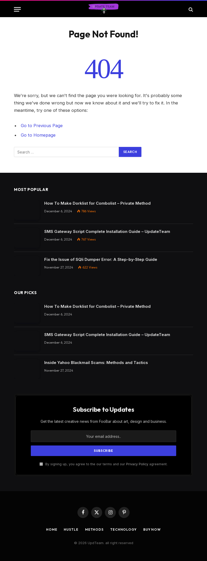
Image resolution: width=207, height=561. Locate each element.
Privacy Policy (137, 464)
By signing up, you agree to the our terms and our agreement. (103, 464)
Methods (94, 529)
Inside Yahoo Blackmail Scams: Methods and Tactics (96, 362)
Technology (123, 529)
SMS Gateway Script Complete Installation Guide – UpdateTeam (107, 231)
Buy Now (153, 529)
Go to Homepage (38, 135)
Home (50, 529)
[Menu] (17, 9)
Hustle (70, 529)
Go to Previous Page (42, 125)
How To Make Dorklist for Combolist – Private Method (97, 202)
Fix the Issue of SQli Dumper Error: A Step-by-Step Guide (100, 259)
